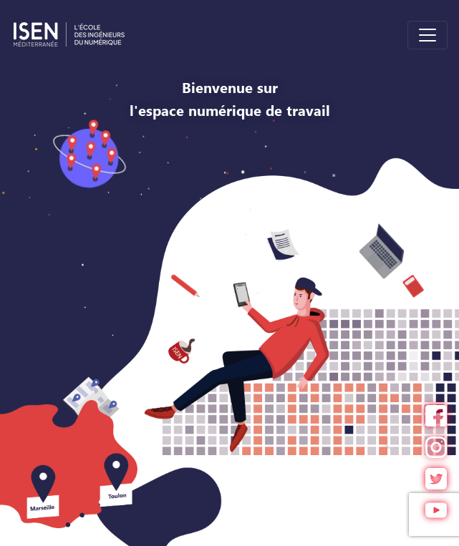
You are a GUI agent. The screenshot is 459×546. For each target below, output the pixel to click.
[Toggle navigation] (427, 35)
